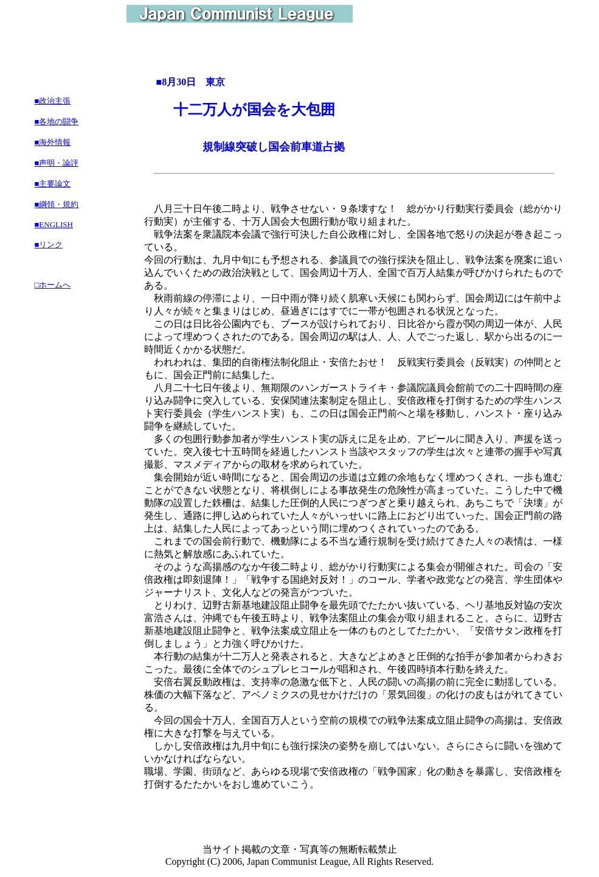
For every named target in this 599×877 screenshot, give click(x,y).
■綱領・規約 (57, 204)
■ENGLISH (54, 224)
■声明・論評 (57, 162)
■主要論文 (53, 183)
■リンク (49, 244)
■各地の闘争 (57, 121)
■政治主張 (53, 100)
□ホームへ (53, 284)
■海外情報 (53, 142)
